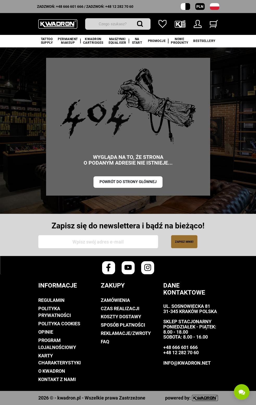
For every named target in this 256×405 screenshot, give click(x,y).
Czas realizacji (120, 308)
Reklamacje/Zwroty (126, 333)
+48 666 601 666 (69, 6)
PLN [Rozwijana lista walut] (199, 6)
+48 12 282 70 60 (119, 6)
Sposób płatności (123, 325)
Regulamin (51, 300)
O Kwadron (51, 371)
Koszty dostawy (121, 316)
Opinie (45, 332)
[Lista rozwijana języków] (214, 6)
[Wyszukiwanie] (118, 24)
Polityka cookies (59, 323)
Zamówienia (115, 300)
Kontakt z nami (57, 379)
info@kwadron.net (187, 363)
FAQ (105, 341)
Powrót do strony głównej (128, 181)
